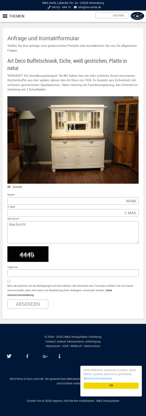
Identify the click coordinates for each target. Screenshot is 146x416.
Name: (11, 194)
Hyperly (57, 401)
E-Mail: (11, 207)
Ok (111, 385)
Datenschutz (92, 346)
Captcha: (12, 267)
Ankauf (61, 341)
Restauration (75, 341)
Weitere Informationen (98, 378)
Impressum (53, 346)
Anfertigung (93, 341)
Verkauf (50, 341)
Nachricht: (13, 218)
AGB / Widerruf (72, 346)
